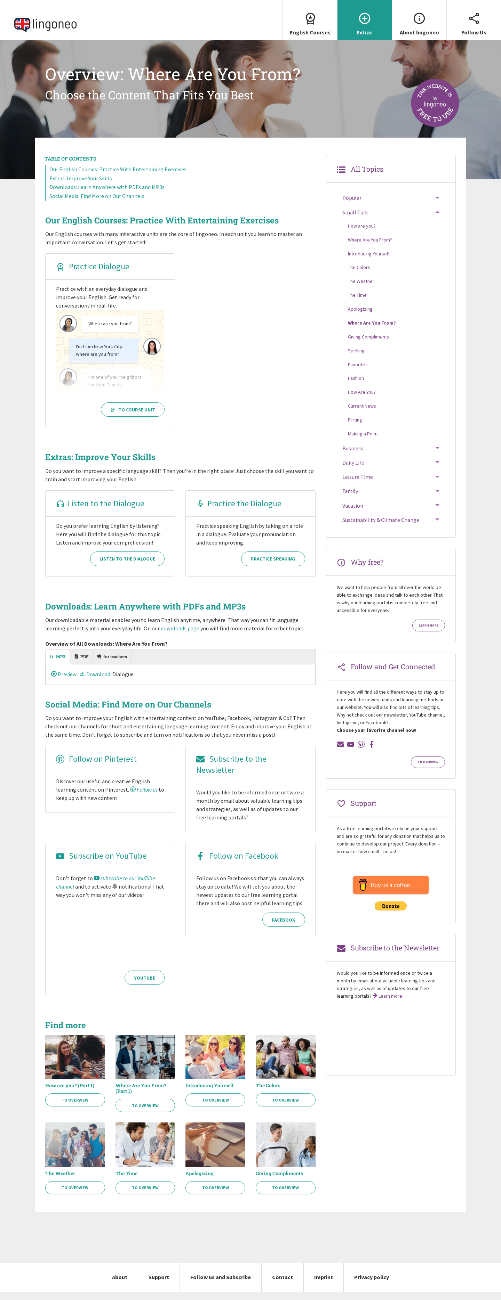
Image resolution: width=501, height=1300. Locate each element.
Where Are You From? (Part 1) (141, 1096)
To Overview (75, 1108)
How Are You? (362, 400)
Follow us (144, 797)
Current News (362, 414)
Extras (364, 18)
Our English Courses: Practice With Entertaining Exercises (117, 177)
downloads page (180, 636)
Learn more (428, 633)
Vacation (352, 513)
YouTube (144, 986)
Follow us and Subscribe (220, 1285)
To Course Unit (132, 418)
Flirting (355, 428)
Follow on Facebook (237, 863)
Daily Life (353, 470)
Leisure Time (357, 484)
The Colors (268, 1093)
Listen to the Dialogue (100, 511)
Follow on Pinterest (96, 766)
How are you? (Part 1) (69, 1093)
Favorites (358, 372)
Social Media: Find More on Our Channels (96, 204)
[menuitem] (310, 24)
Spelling (356, 358)
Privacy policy (371, 1285)
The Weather (60, 1181)
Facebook (283, 928)
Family (350, 499)
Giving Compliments (279, 1181)
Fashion (356, 386)
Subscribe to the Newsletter (231, 772)
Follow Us (474, 18)
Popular (351, 205)
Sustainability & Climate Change (380, 527)
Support (159, 1285)
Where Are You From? (370, 247)
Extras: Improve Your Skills (80, 186)
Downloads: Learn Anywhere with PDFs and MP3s (107, 194)
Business (352, 456)
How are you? (362, 234)
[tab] (58, 665)
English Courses (310, 18)
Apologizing (199, 1181)
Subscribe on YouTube (101, 863)
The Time (126, 1181)
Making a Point (363, 442)
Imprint (323, 1285)
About (119, 1285)
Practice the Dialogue (238, 511)
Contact (282, 1285)
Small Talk (355, 219)
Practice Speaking (272, 567)
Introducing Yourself (209, 1093)
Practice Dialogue (92, 274)
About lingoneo (419, 18)
